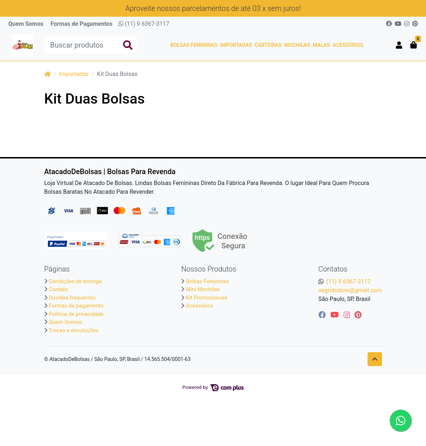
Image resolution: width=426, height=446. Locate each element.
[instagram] (348, 314)
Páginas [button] (57, 269)
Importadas (236, 45)
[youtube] (335, 314)
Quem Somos (25, 23)
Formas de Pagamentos (81, 23)
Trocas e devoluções (73, 330)
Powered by (213, 387)
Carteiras (268, 45)
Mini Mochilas (203, 289)
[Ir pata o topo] (375, 359)
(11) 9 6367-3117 (143, 23)
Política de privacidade (76, 314)
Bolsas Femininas (193, 45)
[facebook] (323, 314)
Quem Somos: (66, 322)
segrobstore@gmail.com (350, 290)
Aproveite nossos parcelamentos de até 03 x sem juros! (213, 8)
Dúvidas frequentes (72, 297)
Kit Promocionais (206, 297)
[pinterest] (357, 314)
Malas (321, 45)
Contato (58, 289)
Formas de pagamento (76, 305)
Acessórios (348, 45)
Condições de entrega (75, 281)
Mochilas (297, 45)
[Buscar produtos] (90, 45)
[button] (399, 45)
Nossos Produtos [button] (208, 269)
